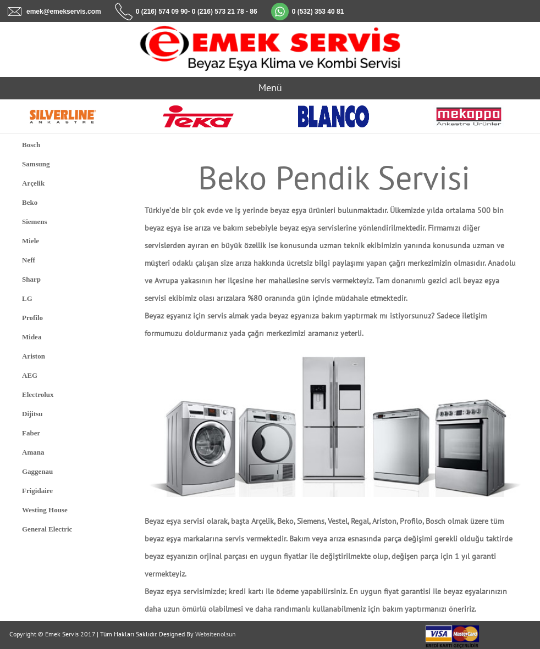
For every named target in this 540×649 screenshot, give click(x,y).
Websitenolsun (215, 634)
